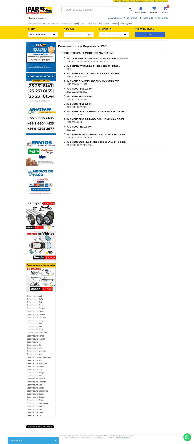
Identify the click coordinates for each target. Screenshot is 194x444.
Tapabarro (97, 23)
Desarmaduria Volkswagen (37, 403)
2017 (106, 61)
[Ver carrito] (165, 9)
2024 (79, 114)
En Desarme (31, 23)
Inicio (117, 1)
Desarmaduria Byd (34, 302)
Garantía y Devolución (143, 1)
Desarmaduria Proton (35, 376)
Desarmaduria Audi (34, 296)
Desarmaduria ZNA (34, 409)
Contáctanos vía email (122, 438)
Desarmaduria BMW (35, 299)
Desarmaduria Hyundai (36, 339)
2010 (69, 61)
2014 (90, 61)
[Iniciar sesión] (141, 9)
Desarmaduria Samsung (36, 382)
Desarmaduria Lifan (35, 348)
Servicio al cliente (161, 1)
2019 (69, 76)
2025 (69, 69)
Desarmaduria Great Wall (37, 333)
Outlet (131, 1)
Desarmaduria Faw (34, 324)
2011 (74, 61)
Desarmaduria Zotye (35, 412)
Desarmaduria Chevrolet (36, 308)
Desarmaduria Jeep (35, 342)
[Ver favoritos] (154, 9)
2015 (95, 61)
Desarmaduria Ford (34, 327)
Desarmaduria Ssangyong (37, 391)
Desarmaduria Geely (35, 330)
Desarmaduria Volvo (35, 406)
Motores (41, 23)
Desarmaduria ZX (34, 415)
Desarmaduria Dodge (35, 321)
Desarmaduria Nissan (35, 366)
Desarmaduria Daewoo (36, 314)
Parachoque (66, 23)
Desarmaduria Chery (35, 305)
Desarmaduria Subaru (35, 394)
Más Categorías (125, 23)
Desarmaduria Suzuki (35, 397)
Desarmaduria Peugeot (36, 372)
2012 (79, 61)
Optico (82, 23)
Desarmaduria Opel (34, 369)
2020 (74, 76)
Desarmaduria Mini (34, 360)
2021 (79, 76)
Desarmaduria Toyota (35, 400)
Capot (75, 23)
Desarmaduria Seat (34, 385)
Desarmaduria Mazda (35, 354)
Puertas (106, 23)
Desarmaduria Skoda (35, 388)
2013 (84, 61)
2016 (100, 61)
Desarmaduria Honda (35, 336)
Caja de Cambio (53, 23)
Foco (89, 23)
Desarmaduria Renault (36, 379)
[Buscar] (130, 9)
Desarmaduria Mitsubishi (37, 363)
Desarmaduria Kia (34, 345)
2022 (84, 76)
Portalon (114, 23)
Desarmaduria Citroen (35, 311)
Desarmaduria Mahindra (36, 351)
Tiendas (124, 1)
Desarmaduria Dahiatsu (36, 317)
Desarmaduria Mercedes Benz (39, 357)
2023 (84, 92)
